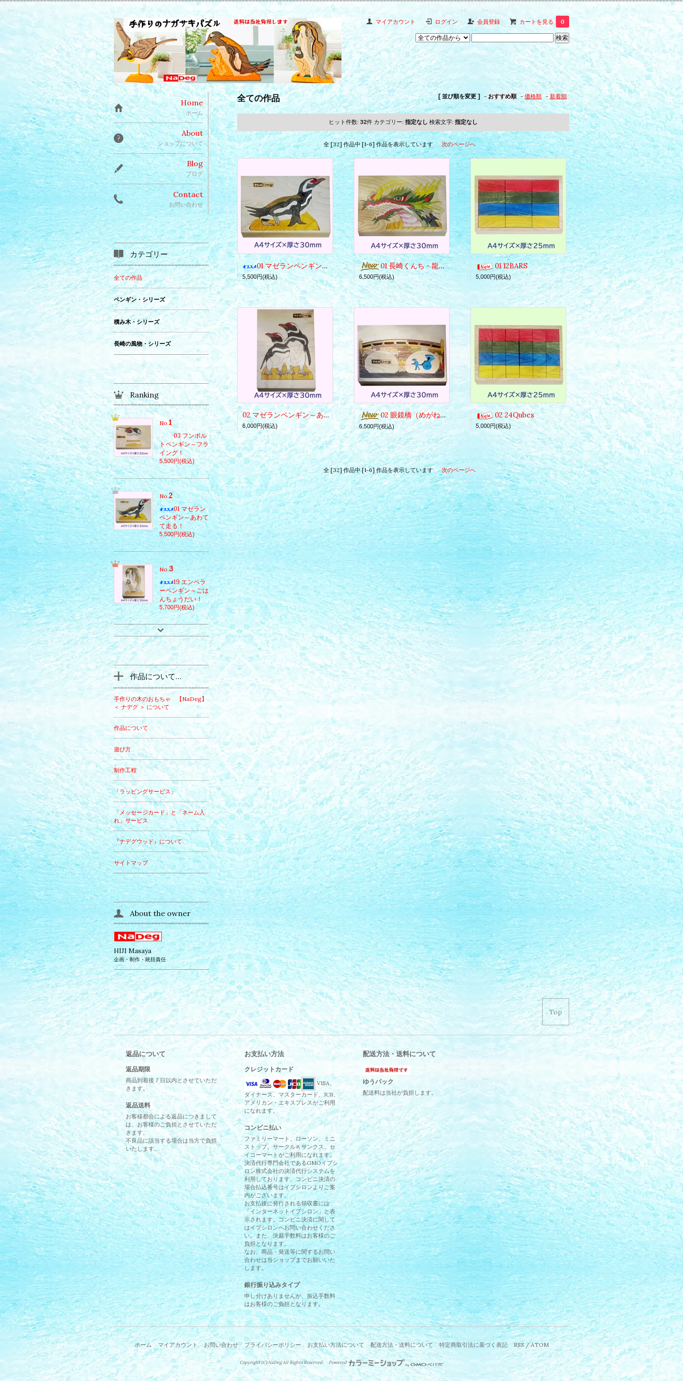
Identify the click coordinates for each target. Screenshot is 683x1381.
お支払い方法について (335, 1344)
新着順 (558, 96)
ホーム (143, 1344)
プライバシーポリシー (272, 1344)
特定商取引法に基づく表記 (473, 1344)
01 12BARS (501, 265)
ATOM (540, 1344)
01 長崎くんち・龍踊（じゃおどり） (427, 265)
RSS (519, 1344)
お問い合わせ (221, 1344)
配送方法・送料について (401, 1344)
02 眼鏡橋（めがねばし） (410, 414)
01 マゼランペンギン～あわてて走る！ (310, 265)
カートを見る (544, 21)
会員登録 (488, 21)
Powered (386, 1362)
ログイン (446, 21)
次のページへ (459, 144)
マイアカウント (395, 21)
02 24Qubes (505, 414)
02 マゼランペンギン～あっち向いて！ (304, 414)
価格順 (533, 96)
